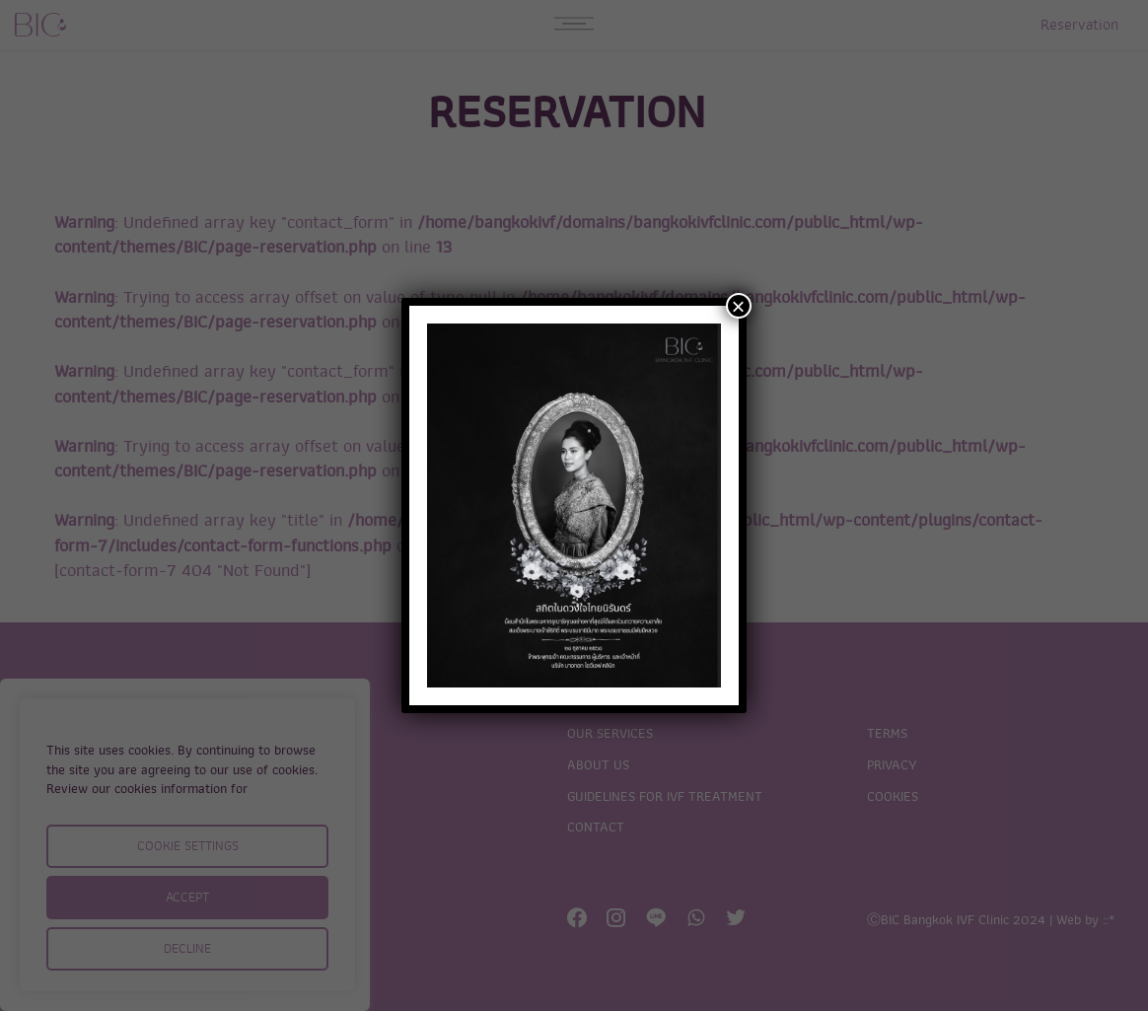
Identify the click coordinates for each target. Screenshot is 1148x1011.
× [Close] (739, 306)
